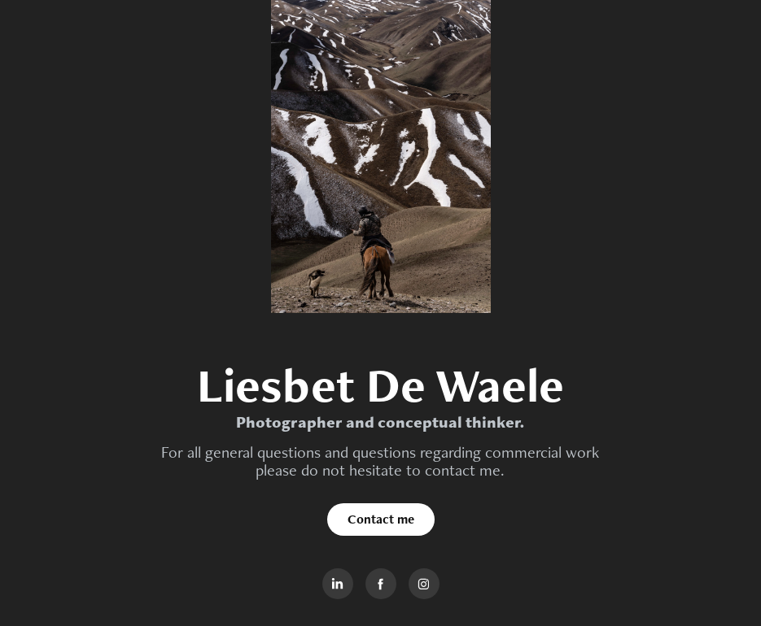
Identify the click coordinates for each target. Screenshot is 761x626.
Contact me (381, 519)
